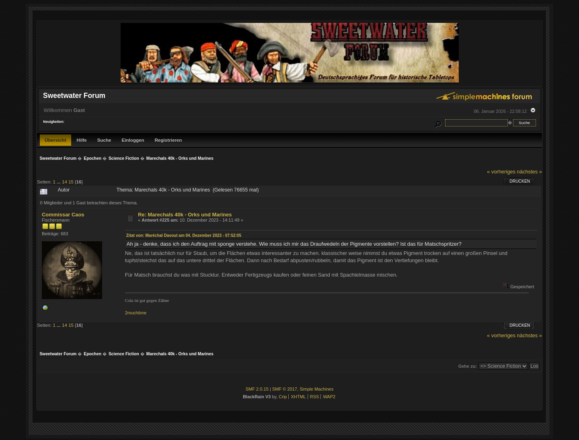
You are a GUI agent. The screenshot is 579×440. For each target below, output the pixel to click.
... (59, 181)
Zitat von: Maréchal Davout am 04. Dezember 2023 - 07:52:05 (183, 235)
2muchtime (136, 312)
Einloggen (133, 140)
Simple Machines (316, 389)
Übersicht (55, 140)
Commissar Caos (63, 215)
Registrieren (168, 140)
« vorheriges (501, 172)
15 (71, 181)
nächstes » (529, 172)
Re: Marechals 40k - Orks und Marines (185, 215)
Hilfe (82, 140)
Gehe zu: (467, 366)
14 (64, 181)
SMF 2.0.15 (257, 389)
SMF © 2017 (284, 389)
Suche (104, 140)
